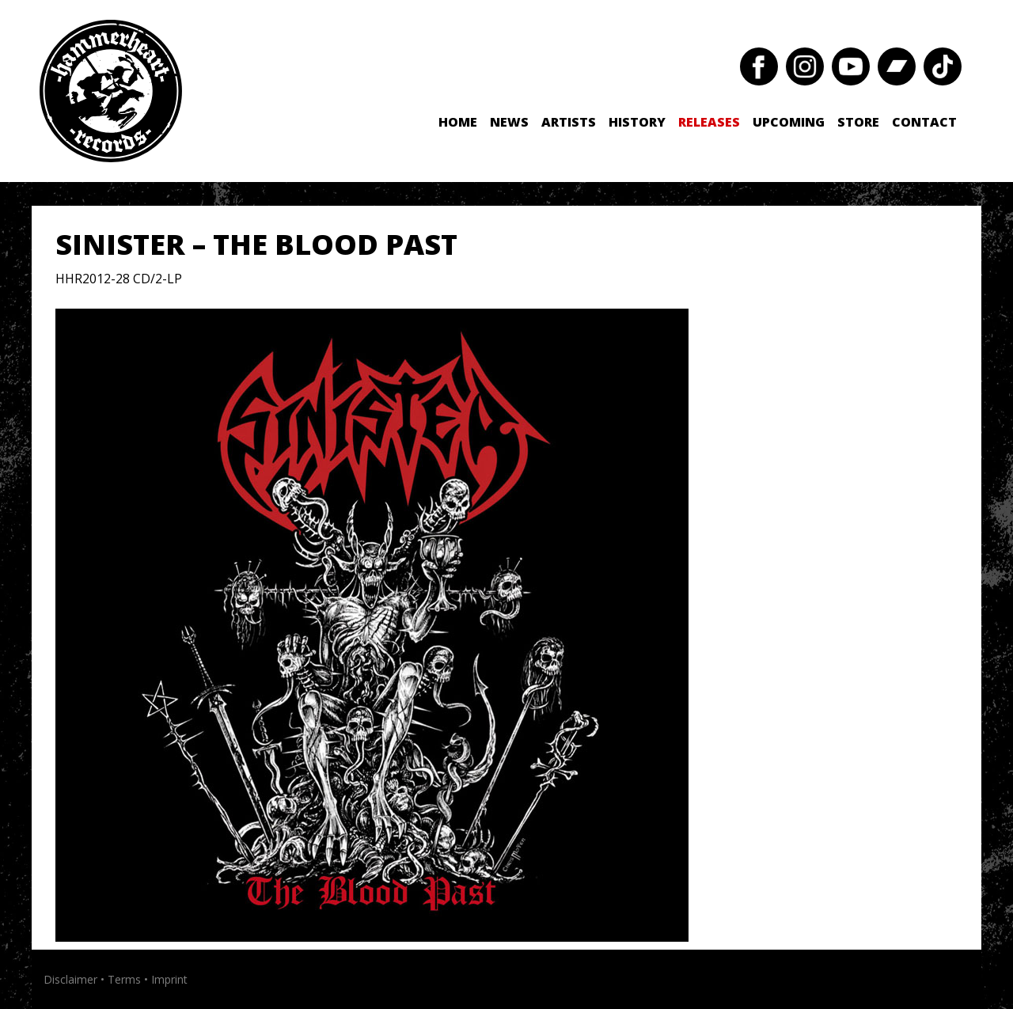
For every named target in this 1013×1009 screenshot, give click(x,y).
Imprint (169, 979)
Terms (124, 979)
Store (858, 122)
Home (457, 122)
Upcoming (789, 122)
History (637, 122)
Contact (924, 122)
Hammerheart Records (111, 91)
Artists (568, 122)
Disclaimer (70, 979)
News (509, 122)
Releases (709, 122)
